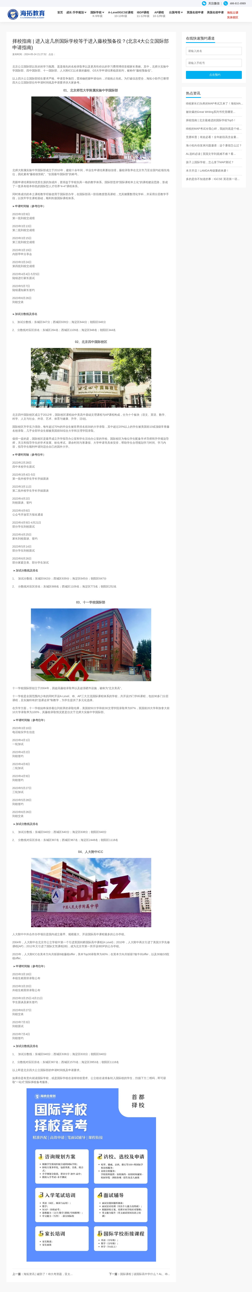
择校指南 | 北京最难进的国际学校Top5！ (211, 120)
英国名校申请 (195, 12)
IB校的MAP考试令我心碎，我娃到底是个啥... (214, 128)
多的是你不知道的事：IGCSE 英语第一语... (213, 179)
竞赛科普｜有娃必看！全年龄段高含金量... (212, 137)
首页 (60, 12)
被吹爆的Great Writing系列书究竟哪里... (210, 111)
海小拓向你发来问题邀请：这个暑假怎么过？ (214, 145)
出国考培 (176, 12)
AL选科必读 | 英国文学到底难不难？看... (211, 153)
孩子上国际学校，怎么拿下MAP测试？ (210, 162)
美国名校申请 (215, 12)
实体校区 (232, 17)
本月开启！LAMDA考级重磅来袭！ (207, 170)
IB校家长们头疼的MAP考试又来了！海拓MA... (214, 103)
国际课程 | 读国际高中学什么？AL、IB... (145, 1274)
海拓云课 (232, 12)
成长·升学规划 (76, 12)
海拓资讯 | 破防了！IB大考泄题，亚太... (48, 1274)
